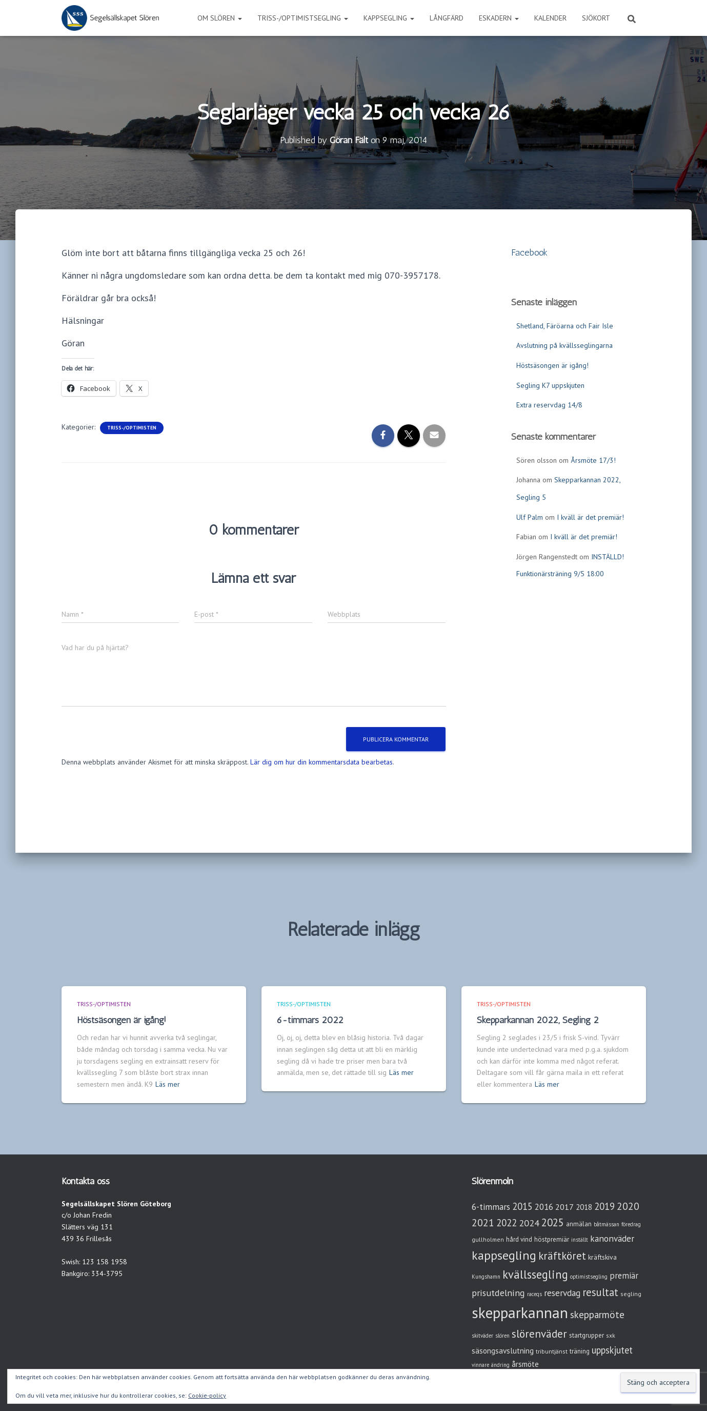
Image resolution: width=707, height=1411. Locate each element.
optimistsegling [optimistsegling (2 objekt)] (589, 1276)
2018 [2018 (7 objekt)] (584, 1207)
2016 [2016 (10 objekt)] (544, 1206)
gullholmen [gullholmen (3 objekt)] (488, 1239)
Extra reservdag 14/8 (549, 404)
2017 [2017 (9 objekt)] (564, 1207)
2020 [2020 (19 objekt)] (628, 1206)
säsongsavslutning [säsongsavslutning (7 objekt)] (503, 1351)
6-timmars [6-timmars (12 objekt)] (491, 1206)
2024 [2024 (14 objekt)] (529, 1223)
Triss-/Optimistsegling (302, 18)
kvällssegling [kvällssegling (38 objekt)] (535, 1274)
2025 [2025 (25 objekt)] (552, 1222)
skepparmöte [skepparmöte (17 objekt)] (597, 1314)
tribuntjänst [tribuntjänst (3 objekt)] (552, 1351)
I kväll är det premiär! (590, 517)
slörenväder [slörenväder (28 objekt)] (539, 1334)
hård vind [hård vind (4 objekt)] (519, 1239)
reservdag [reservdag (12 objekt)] (562, 1293)
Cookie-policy (207, 1395)
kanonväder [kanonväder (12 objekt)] (612, 1238)
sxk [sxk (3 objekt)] (610, 1335)
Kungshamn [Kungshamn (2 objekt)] (486, 1276)
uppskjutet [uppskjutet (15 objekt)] (612, 1350)
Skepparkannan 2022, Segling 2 (538, 1020)
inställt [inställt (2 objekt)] (579, 1239)
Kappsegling (388, 18)
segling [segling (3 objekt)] (630, 1294)
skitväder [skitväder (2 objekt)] (482, 1335)
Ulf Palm (529, 517)
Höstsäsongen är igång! (552, 365)
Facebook (529, 252)
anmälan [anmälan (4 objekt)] (579, 1224)
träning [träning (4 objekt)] (580, 1351)
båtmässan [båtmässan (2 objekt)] (606, 1224)
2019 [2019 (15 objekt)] (604, 1206)
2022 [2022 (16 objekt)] (506, 1223)
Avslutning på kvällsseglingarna (564, 345)
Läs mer (167, 1084)
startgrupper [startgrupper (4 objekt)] (586, 1335)
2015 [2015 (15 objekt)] (522, 1206)
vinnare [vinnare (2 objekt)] (480, 1364)
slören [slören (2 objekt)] (502, 1335)
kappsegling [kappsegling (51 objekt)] (504, 1255)
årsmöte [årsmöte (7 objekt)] (525, 1364)
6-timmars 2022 (310, 1020)
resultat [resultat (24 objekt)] (600, 1292)
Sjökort (596, 18)
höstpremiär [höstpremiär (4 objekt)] (551, 1239)
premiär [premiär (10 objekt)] (624, 1275)
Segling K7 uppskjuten (550, 385)
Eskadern (499, 18)
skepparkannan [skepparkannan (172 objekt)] (520, 1312)
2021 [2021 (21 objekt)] (483, 1222)
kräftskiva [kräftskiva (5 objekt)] (602, 1257)
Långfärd (446, 18)
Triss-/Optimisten (131, 427)
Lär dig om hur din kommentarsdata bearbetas (321, 762)
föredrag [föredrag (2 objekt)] (631, 1224)
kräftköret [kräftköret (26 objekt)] (562, 1256)
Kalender (550, 18)
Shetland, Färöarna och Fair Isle (564, 325)
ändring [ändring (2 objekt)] (500, 1364)
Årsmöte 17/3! (593, 460)
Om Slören (219, 18)
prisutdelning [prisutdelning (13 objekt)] (498, 1293)
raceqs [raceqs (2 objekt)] (534, 1294)
